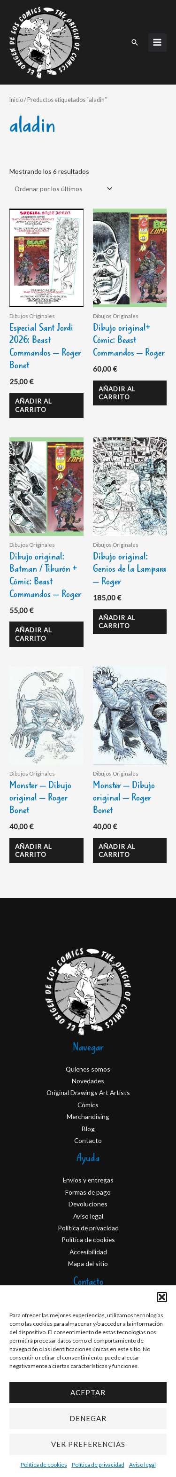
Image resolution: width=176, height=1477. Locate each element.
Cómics (88, 1105)
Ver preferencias (88, 1444)
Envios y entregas (88, 1180)
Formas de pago (88, 1192)
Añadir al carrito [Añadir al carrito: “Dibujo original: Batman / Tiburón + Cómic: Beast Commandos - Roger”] (33, 634)
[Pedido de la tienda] (61, 188)
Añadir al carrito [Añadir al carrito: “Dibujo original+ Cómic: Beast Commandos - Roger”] (117, 393)
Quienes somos (88, 1069)
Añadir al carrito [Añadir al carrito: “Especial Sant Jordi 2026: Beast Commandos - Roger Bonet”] (33, 405)
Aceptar (88, 1392)
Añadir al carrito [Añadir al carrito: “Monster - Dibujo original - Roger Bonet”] (33, 850)
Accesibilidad (88, 1252)
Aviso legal (142, 1464)
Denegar (88, 1418)
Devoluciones (88, 1204)
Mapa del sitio (88, 1263)
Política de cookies (44, 1464)
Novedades (88, 1081)
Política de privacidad (98, 1464)
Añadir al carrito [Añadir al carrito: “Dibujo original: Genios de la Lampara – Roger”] (117, 622)
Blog (88, 1129)
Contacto (88, 1140)
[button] (162, 1297)
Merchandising (88, 1116)
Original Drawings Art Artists (88, 1092)
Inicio (16, 99)
